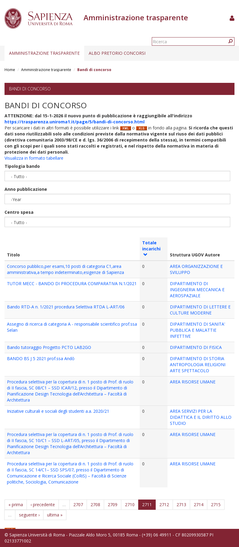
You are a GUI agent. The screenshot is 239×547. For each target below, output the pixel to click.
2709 (112, 504)
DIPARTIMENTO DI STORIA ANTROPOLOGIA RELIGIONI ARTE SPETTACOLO (197, 364)
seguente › (29, 515)
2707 (78, 504)
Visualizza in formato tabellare (34, 158)
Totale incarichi (151, 248)
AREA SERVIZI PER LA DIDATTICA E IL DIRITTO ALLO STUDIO (200, 417)
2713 (181, 504)
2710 (130, 504)
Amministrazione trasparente (44, 53)
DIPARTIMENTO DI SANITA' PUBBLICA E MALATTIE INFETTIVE (197, 330)
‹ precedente (42, 504)
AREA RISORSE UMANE (192, 382)
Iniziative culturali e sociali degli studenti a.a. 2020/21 (58, 411)
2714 (198, 504)
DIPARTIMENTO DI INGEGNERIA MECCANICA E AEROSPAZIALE (197, 289)
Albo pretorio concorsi (117, 53)
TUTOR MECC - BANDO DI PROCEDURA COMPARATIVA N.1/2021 (72, 283)
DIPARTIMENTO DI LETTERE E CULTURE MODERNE (200, 310)
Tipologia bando (22, 166)
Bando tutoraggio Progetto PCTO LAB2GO (49, 347)
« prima (15, 504)
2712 (164, 504)
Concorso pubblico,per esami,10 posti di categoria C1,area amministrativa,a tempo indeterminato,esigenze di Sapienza (65, 269)
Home (10, 69)
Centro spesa (19, 212)
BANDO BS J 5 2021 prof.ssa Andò (41, 358)
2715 (216, 504)
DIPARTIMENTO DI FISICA (196, 347)
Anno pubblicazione (26, 189)
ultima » (54, 515)
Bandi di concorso (30, 89)
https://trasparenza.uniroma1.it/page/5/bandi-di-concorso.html (75, 122)
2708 (95, 504)
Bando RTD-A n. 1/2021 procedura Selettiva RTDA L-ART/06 (66, 307)
